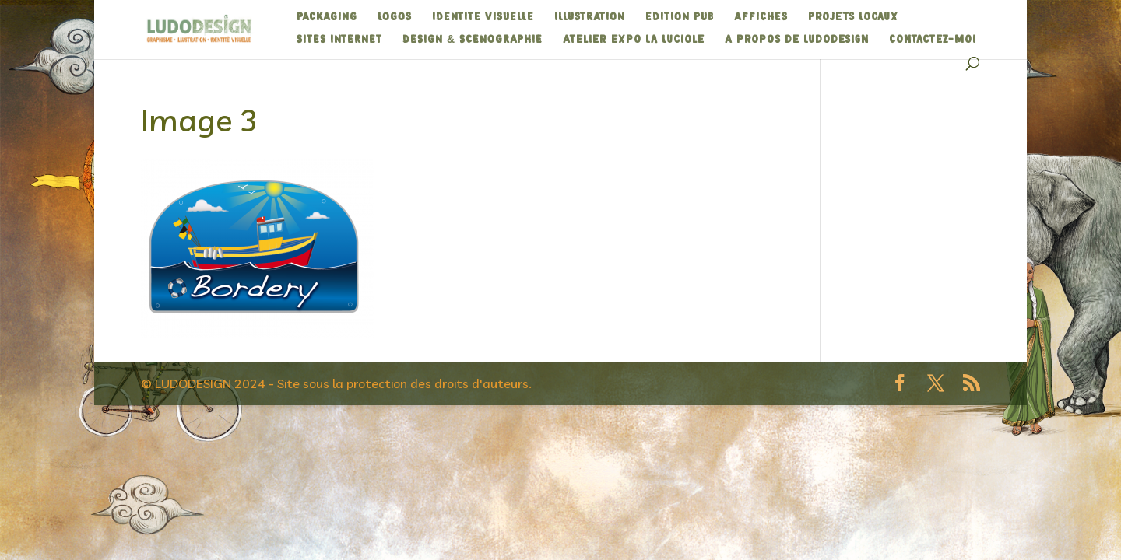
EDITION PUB (679, 17)
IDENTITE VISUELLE (483, 17)
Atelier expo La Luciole (634, 39)
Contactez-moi (932, 39)
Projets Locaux (853, 17)
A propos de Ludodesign (797, 39)
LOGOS (395, 17)
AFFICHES (761, 17)
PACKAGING (327, 17)
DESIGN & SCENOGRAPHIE (472, 39)
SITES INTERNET (339, 39)
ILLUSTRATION (589, 17)
